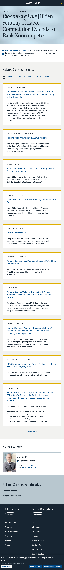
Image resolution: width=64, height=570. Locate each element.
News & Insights (11, 531)
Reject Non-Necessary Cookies (52, 566)
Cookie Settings (38, 554)
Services (8, 527)
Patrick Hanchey (11, 50)
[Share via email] (3, 54)
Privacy (35, 536)
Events (30, 76)
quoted (23, 50)
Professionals (10, 522)
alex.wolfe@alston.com (29, 467)
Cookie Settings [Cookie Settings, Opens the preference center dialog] (6, 566)
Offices (8, 540)
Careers (8, 545)
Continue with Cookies (36, 566)
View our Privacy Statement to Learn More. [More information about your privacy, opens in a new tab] (13, 563)
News (10, 76)
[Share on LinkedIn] (3, 51)
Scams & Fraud (38, 540)
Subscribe (38, 514)
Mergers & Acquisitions (12, 496)
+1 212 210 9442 (28, 465)
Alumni (35, 522)
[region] (32, 562)
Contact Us (36, 545)
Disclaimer (36, 527)
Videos (47, 76)
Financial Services (10, 491)
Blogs (39, 76)
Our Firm (8, 536)
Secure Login (37, 549)
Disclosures (36, 531)
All (4, 76)
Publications (20, 76)
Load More (31, 432)
